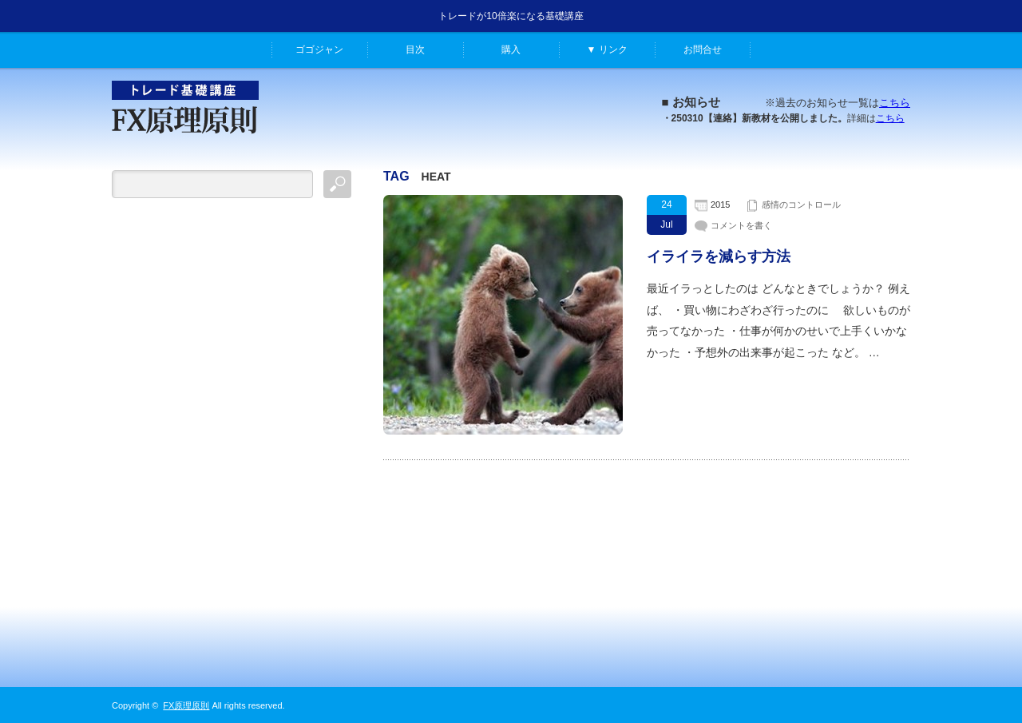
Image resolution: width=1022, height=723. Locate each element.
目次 (415, 49)
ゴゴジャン (319, 49)
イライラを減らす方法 (718, 256)
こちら (894, 103)
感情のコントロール (801, 204)
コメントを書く (741, 225)
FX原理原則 (186, 705)
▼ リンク (606, 49)
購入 (511, 49)
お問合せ (702, 49)
